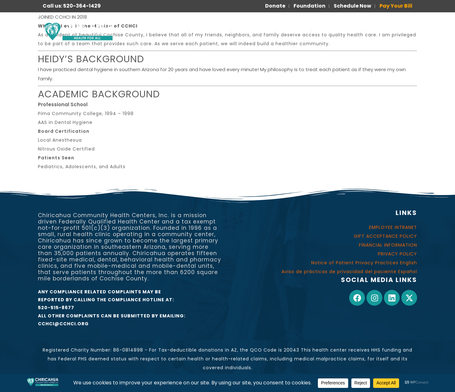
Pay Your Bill (395, 5)
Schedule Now (352, 5)
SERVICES (169, 31)
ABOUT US (209, 31)
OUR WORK (253, 31)
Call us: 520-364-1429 (72, 5)
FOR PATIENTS (336, 31)
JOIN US (293, 31)
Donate (275, 5)
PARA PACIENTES (391, 31)
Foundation (309, 5)
